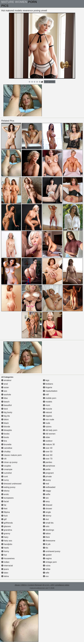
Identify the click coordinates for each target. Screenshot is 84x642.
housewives (8, 558)
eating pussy (8, 487)
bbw (4, 398)
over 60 (47, 455)
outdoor (48, 441)
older (46, 437)
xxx (46, 576)
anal (4, 384)
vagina (47, 558)
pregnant (48, 473)
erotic (5, 494)
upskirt (47, 555)
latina (5, 576)
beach (5, 402)
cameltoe (6, 448)
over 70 (47, 459)
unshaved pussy (51, 551)
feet (4, 508)
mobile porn (49, 398)
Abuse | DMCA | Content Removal (28, 585)
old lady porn (50, 430)
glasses (6, 526)
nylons (47, 427)
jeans (5, 569)
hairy (4, 537)
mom (46, 405)
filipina (5, 512)
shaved (47, 505)
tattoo (47, 533)
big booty (6, 412)
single (47, 512)
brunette (6, 444)
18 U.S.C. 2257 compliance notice (55, 585)
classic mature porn (11, 455)
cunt (4, 476)
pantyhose (49, 466)
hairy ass (6, 541)
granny (5, 533)
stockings (48, 530)
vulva (46, 566)
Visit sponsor (49, 82)
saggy (47, 491)
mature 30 (49, 444)
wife (46, 573)
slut (46, 519)
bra (4, 441)
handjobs (6, 544)
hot (4, 555)
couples (6, 466)
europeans (7, 498)
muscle (47, 409)
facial (5, 501)
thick (46, 537)
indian (5, 562)
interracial (7, 566)
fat (3, 505)
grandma (6, 530)
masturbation (50, 391)
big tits (5, 416)
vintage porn (50, 562)
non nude (48, 419)
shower (47, 508)
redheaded (49, 487)
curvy (5, 480)
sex (46, 498)
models (47, 402)
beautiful (6, 405)
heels (5, 548)
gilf (4, 519)
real (46, 484)
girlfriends (7, 523)
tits (45, 548)
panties (47, 462)
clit (3, 459)
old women (49, 434)
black (5, 423)
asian (5, 387)
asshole (6, 394)
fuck (4, 516)
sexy (46, 501)
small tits (48, 523)
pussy (47, 480)
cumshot (6, 473)
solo (46, 526)
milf (46, 394)
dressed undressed (11, 484)
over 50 (47, 451)
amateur (6, 380)
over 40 (47, 448)
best (4, 409)
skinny (47, 516)
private (47, 476)
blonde (5, 427)
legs (46, 380)
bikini (5, 419)
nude (46, 423)
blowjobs (6, 430)
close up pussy (9, 462)
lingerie (47, 387)
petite (47, 469)
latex (4, 573)
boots (5, 437)
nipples (47, 416)
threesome (49, 541)
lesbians (48, 384)
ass (4, 391)
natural (47, 412)
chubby (5, 451)
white (46, 569)
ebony (5, 491)
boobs (5, 434)
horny (5, 551)
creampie (6, 469)
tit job (47, 544)
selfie (46, 494)
